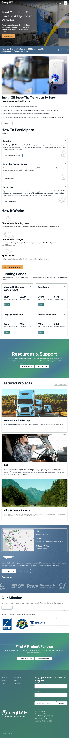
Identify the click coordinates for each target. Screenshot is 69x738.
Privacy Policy (23, 734)
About (4, 683)
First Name (38, 683)
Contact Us (17, 683)
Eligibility (4, 677)
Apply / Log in (58, 3)
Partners (4, 680)
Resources (17, 677)
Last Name (38, 692)
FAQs (15, 680)
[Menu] (65, 3)
